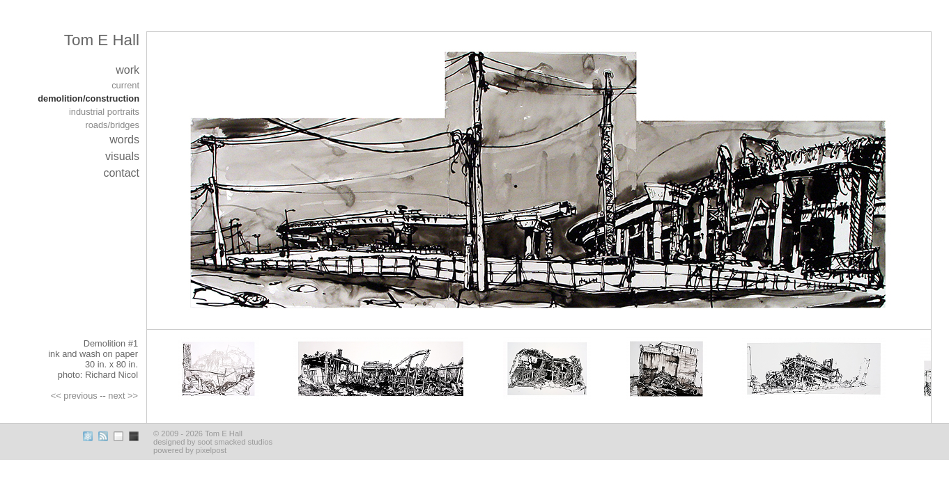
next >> (123, 395)
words (124, 139)
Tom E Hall (101, 40)
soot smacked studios (234, 442)
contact (121, 173)
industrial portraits (104, 111)
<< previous (74, 395)
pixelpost (211, 450)
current (125, 85)
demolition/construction (88, 98)
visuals (122, 156)
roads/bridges (112, 125)
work (127, 70)
